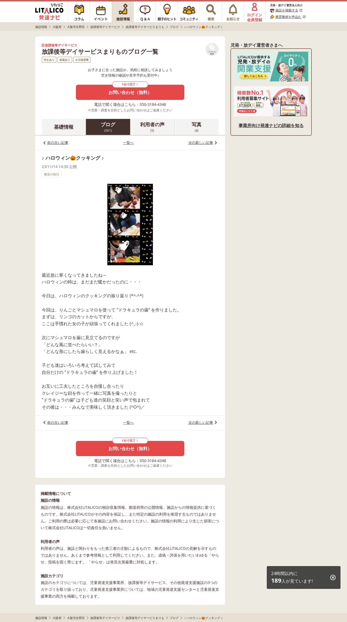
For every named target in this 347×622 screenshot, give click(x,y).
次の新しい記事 (200, 142)
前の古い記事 (57, 142)
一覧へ (128, 142)
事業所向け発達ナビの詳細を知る (271, 125)
